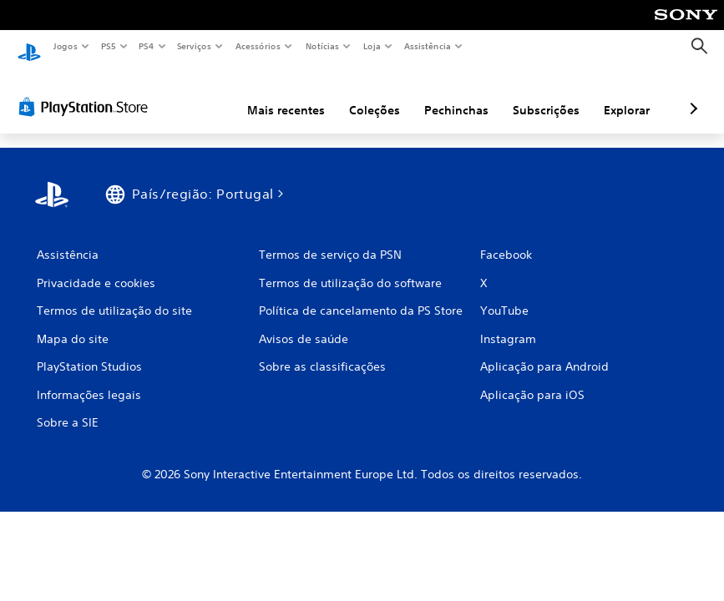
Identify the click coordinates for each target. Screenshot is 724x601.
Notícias (323, 46)
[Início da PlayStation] (29, 46)
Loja (372, 46)
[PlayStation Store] (86, 91)
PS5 (108, 46)
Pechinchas (368, 94)
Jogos (65, 46)
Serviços (194, 46)
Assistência (427, 46)
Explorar (538, 94)
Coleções (286, 94)
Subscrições (457, 94)
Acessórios (258, 46)
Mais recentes (197, 94)
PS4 (146, 46)
